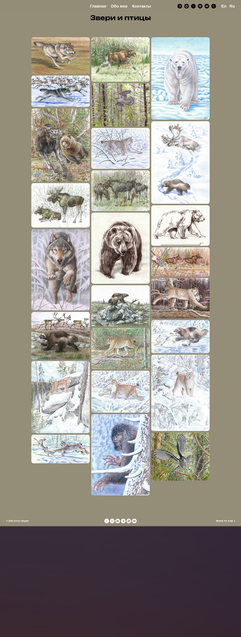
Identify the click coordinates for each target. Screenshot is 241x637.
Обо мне (119, 6)
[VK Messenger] (186, 6)
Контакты (141, 6)
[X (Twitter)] (193, 6)
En (223, 6)
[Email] (207, 6)
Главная (98, 6)
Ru (232, 6)
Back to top (225, 520)
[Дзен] (200, 6)
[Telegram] (180, 6)
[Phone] (213, 6)
